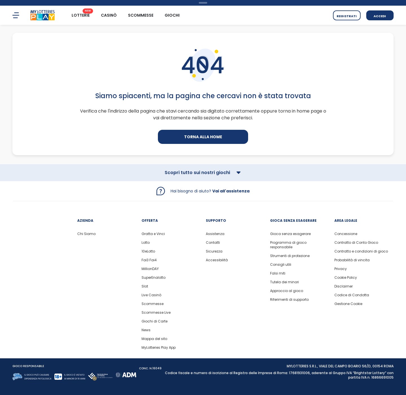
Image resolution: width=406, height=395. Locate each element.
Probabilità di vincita (352, 260)
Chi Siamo (86, 234)
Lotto (146, 242)
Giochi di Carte (154, 321)
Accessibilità (217, 260)
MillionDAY (150, 269)
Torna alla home (203, 137)
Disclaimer (343, 286)
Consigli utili (280, 264)
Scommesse (153, 304)
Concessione (345, 234)
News (146, 330)
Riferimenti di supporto (289, 299)
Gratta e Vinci (153, 234)
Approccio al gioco (286, 291)
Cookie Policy (345, 277)
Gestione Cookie (348, 304)
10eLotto (148, 251)
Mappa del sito (154, 339)
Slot (145, 286)
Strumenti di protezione (290, 256)
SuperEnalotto (154, 277)
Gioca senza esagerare (290, 234)
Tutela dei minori (284, 282)
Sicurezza (214, 251)
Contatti (213, 242)
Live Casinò (151, 295)
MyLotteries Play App (159, 347)
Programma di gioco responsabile (288, 244)
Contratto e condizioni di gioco (361, 251)
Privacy (340, 269)
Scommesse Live (156, 312)
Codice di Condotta (351, 295)
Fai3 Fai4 (149, 260)
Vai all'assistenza (231, 191)
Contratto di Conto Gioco (356, 242)
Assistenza (215, 234)
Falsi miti (277, 273)
